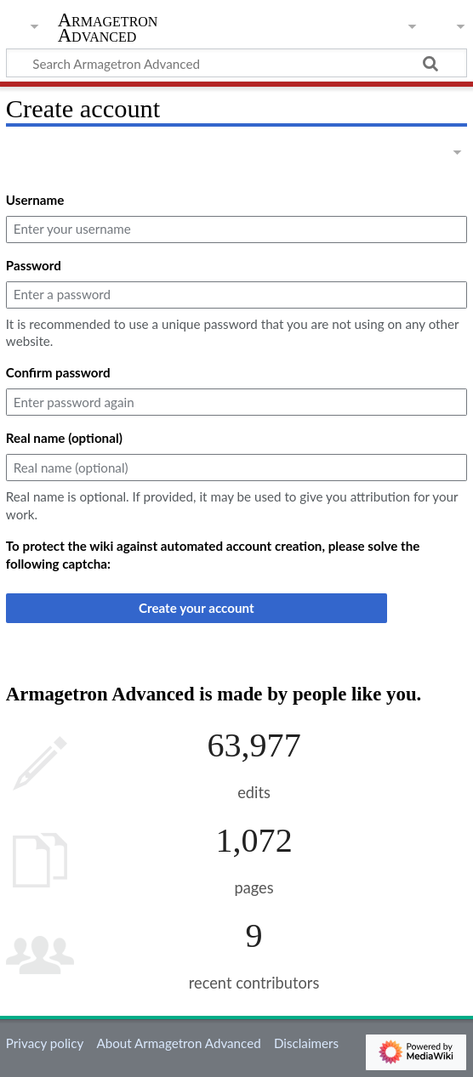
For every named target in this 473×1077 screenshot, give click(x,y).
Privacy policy (44, 1043)
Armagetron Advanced (108, 28)
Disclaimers (306, 1043)
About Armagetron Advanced (178, 1043)
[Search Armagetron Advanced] (236, 63)
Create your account (196, 607)
